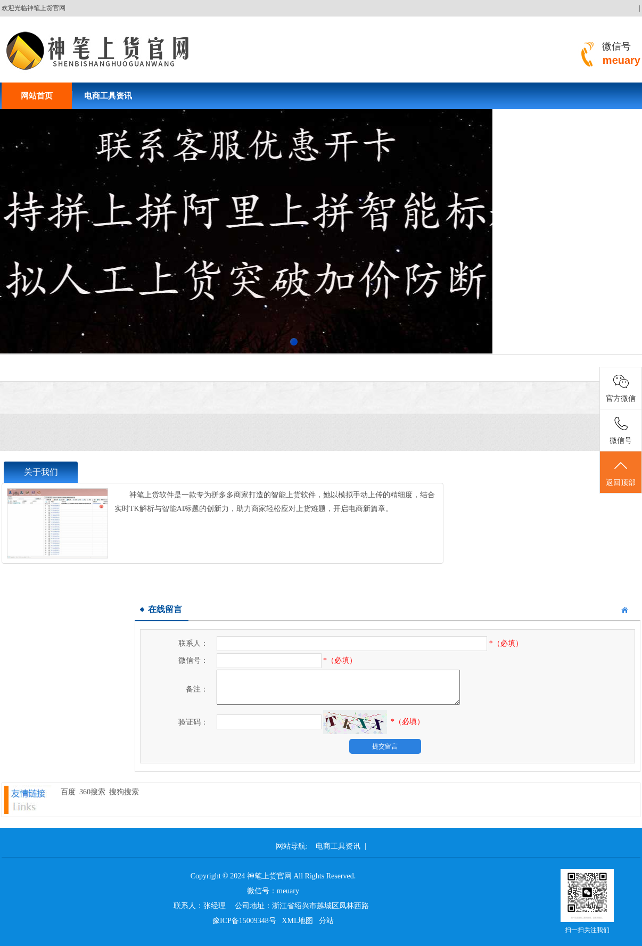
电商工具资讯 (108, 96)
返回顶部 (620, 473)
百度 (68, 792)
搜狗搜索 (124, 792)
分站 (326, 921)
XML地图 (297, 921)
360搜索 (92, 792)
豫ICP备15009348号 (244, 921)
